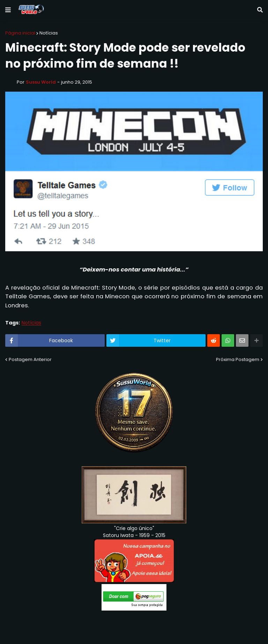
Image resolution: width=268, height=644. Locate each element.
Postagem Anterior (30, 359)
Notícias (48, 33)
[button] (8, 10)
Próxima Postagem (237, 359)
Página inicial (20, 33)
